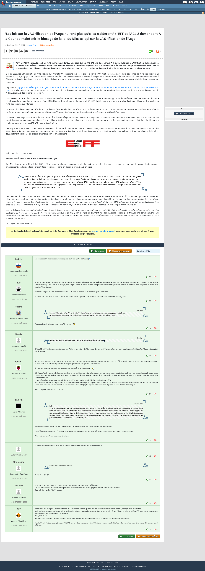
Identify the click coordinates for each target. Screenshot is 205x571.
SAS (130, 9)
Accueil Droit (83, 13)
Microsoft (57, 6)
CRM (124, 9)
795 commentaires (47, 47)
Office (108, 6)
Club (120, 2)
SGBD (101, 6)
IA (45, 6)
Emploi (93, 2)
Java (65, 6)
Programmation (91, 6)
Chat (70, 2)
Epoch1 (19, 366)
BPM (79, 9)
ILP (18, 288)
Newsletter (81, 2)
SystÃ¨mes (125, 6)
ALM (49, 6)
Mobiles (116, 6)
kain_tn (18, 405)
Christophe (18, 467)
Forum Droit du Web (116, 13)
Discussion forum (184, 113)
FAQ (55, 2)
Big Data (72, 9)
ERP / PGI (116, 9)
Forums (34, 2)
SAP (136, 9)
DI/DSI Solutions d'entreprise (24, 6)
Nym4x (18, 339)
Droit (113, 2)
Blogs (62, 2)
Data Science (106, 9)
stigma (18, 312)
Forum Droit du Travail (98, 13)
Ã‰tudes (103, 2)
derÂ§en (19, 264)
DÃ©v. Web (73, 6)
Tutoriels (45, 2)
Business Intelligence (91, 9)
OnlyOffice (161, 9)
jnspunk (19, 490)
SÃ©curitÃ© (144, 9)
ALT (19, 514)
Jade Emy (32, 47)
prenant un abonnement (103, 233)
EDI (81, 6)
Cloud (39, 6)
